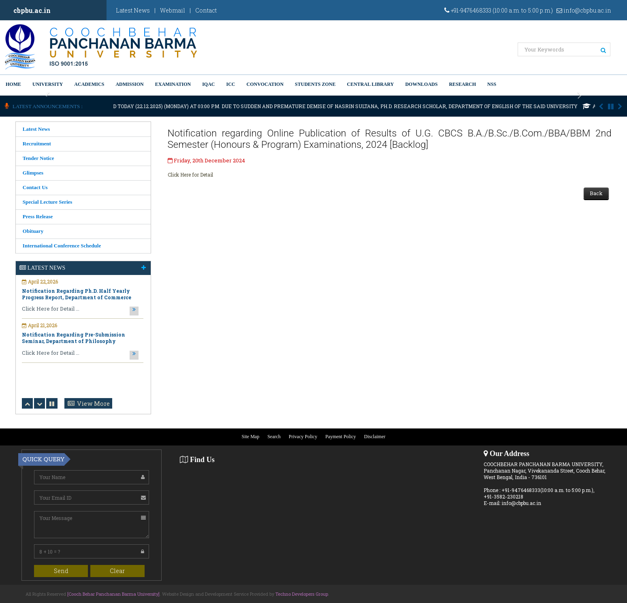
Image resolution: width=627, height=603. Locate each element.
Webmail (172, 10)
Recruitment (37, 144)
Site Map (251, 436)
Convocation (265, 84)
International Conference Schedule (62, 246)
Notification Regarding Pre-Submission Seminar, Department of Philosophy (73, 337)
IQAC (208, 84)
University (47, 84)
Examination (173, 84)
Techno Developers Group (301, 594)
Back (596, 193)
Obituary (33, 231)
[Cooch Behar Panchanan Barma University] (113, 594)
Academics (89, 84)
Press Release (38, 216)
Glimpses (33, 173)
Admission (129, 84)
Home (13, 84)
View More (93, 403)
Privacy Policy (303, 436)
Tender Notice (38, 158)
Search (274, 436)
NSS (491, 84)
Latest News (133, 10)
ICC (230, 84)
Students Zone (315, 84)
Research (462, 84)
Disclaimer (375, 436)
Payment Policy (340, 436)
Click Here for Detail (190, 174)
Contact (206, 10)
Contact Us (35, 187)
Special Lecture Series (48, 202)
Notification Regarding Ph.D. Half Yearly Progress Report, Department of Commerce (76, 294)
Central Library (370, 84)
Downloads (421, 84)
